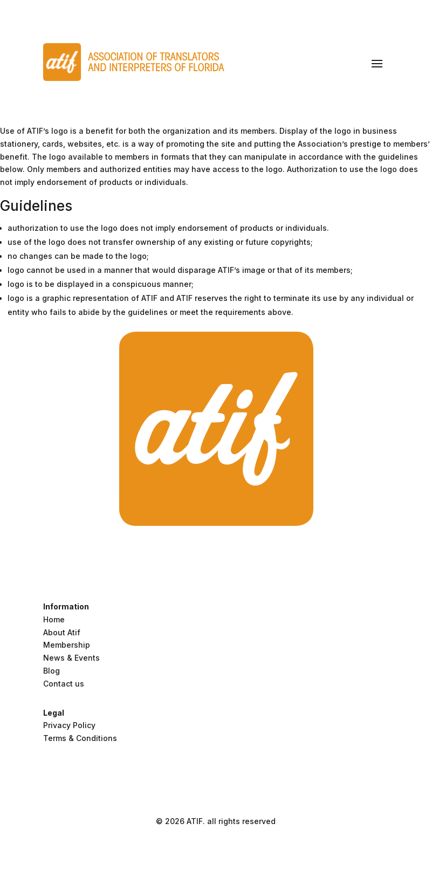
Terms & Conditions (80, 738)
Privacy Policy (69, 725)
